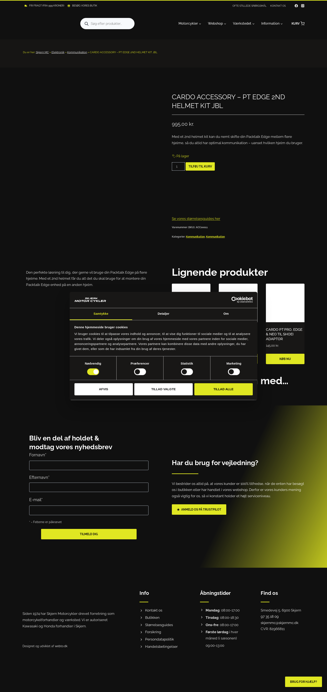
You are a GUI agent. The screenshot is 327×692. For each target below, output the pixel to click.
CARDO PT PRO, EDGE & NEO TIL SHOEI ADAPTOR (284, 334)
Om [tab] (226, 313)
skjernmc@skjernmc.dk (279, 623)
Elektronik (58, 52)
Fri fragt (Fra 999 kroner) (46, 5)
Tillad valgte (163, 389)
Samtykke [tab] (101, 313)
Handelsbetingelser (161, 646)
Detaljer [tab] (163, 313)
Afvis (103, 389)
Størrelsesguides (159, 625)
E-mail (36, 499)
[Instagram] (302, 6)
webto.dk (61, 646)
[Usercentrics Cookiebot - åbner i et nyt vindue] (234, 300)
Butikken (152, 617)
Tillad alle (223, 389)
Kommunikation (77, 52)
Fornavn (37, 454)
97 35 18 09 (270, 616)
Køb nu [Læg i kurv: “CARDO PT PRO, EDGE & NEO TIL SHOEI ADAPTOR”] (285, 359)
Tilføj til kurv (200, 166)
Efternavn (39, 477)
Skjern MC (42, 52)
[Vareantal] (178, 166)
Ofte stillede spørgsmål (250, 5)
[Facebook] (296, 6)
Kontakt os (278, 5)
